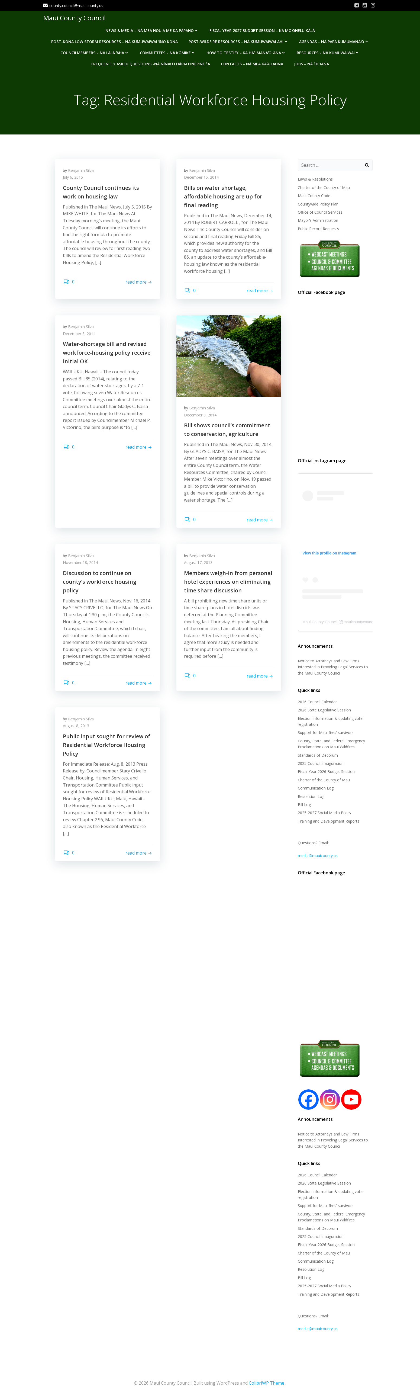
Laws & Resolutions (315, 179)
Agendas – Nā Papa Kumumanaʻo (334, 41)
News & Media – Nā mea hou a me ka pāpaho (152, 30)
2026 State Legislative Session (324, 710)
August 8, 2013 (76, 728)
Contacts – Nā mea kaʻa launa (252, 63)
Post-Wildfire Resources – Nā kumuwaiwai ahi (238, 41)
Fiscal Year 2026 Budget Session (326, 771)
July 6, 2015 (73, 178)
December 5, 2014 (79, 334)
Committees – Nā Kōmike (168, 52)
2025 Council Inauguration (320, 763)
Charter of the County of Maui (324, 187)
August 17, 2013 (199, 564)
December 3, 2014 (201, 416)
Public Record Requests (318, 228)
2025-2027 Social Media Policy (324, 813)
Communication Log (315, 788)
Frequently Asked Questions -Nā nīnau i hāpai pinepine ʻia (150, 63)
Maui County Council (74, 17)
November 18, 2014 (80, 564)
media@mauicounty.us (317, 855)
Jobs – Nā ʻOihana (311, 63)
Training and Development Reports (328, 821)
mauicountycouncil (358, 622)
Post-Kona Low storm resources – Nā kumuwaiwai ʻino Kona (114, 41)
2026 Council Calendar (317, 701)
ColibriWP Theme (266, 1383)
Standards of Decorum (318, 755)
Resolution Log (311, 796)
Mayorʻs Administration (318, 220)
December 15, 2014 (202, 178)
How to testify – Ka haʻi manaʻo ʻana (246, 52)
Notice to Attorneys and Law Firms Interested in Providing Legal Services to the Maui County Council (333, 667)
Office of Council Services (320, 212)
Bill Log (304, 804)
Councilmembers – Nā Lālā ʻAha (94, 52)
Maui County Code (314, 195)
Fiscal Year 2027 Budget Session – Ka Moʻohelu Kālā (262, 30)
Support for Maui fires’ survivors (325, 732)
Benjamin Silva (81, 171)
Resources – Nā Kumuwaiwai (328, 52)
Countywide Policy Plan (318, 204)
